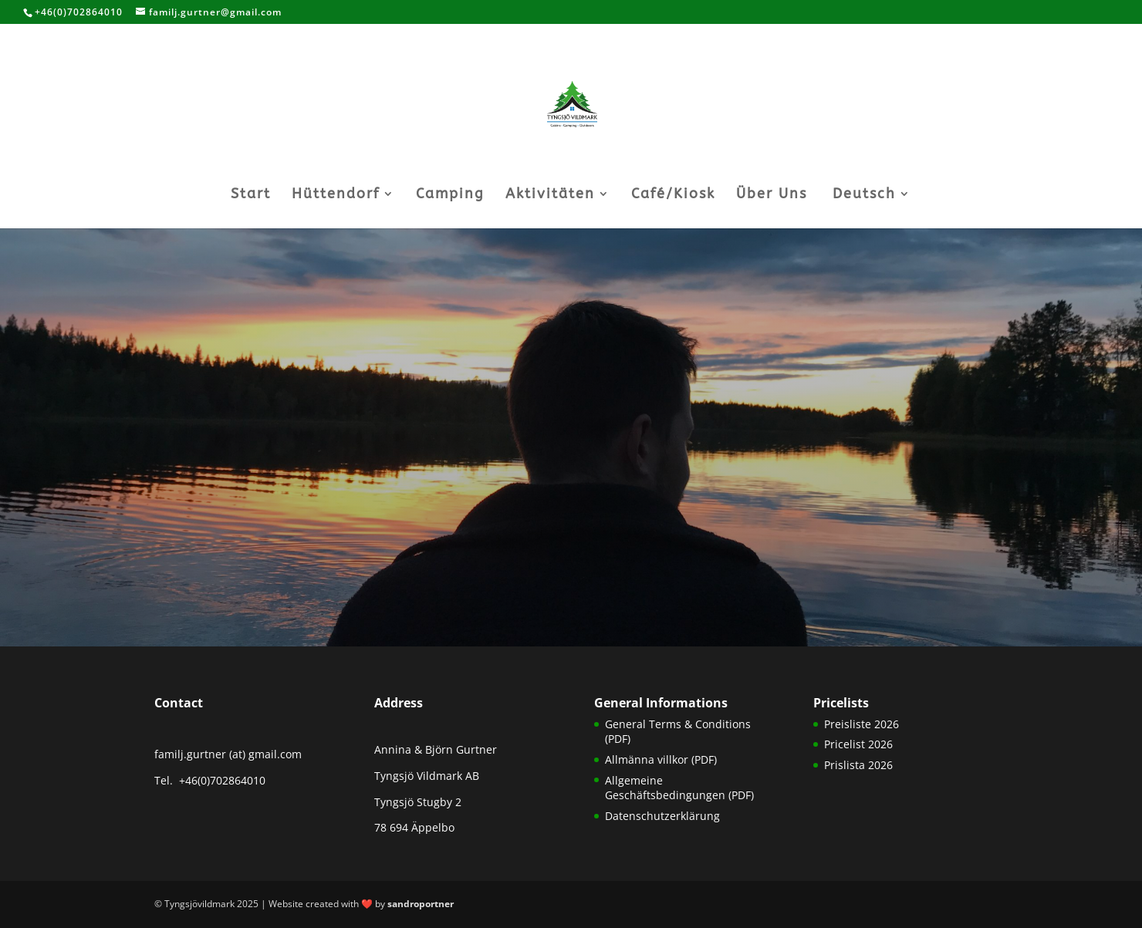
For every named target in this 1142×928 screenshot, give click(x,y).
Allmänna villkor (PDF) (661, 759)
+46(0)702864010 (220, 780)
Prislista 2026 (858, 765)
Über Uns (771, 195)
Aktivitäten (550, 195)
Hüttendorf (336, 195)
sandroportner (420, 903)
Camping (450, 195)
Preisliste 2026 (861, 724)
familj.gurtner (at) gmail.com (228, 754)
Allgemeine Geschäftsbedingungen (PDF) (679, 788)
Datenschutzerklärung (662, 815)
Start (251, 195)
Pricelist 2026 (858, 744)
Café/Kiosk (673, 195)
